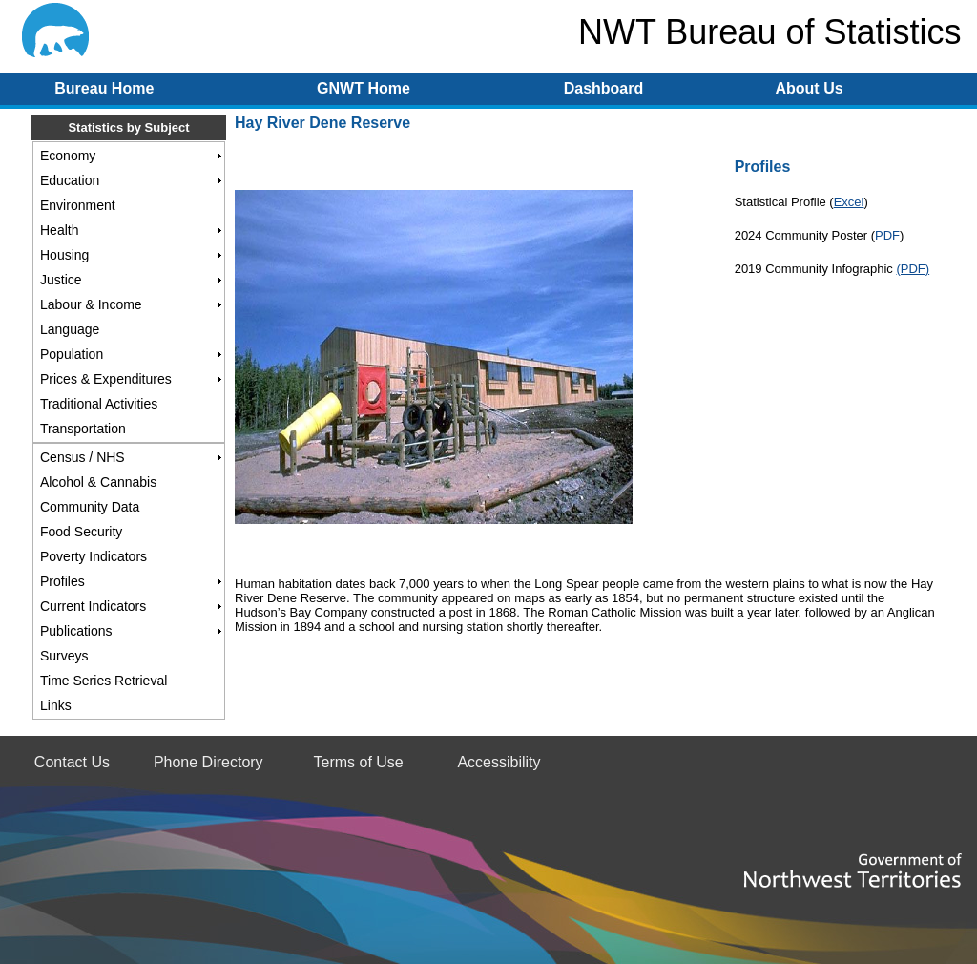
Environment (77, 205)
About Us (808, 88)
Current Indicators (93, 606)
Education (69, 180)
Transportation (83, 428)
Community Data (89, 506)
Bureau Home (104, 88)
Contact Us (72, 762)
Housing (64, 254)
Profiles (62, 581)
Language (69, 329)
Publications (76, 631)
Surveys (64, 655)
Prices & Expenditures (106, 379)
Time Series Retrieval (103, 680)
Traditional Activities (98, 403)
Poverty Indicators (93, 556)
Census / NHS (82, 457)
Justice (61, 279)
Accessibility (498, 762)
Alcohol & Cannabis (98, 482)
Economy (67, 155)
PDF (887, 235)
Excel (849, 202)
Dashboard (604, 88)
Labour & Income (91, 304)
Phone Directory (208, 762)
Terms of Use (358, 762)
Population (71, 354)
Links (56, 705)
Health (59, 230)
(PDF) (912, 269)
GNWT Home (363, 88)
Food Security (81, 531)
